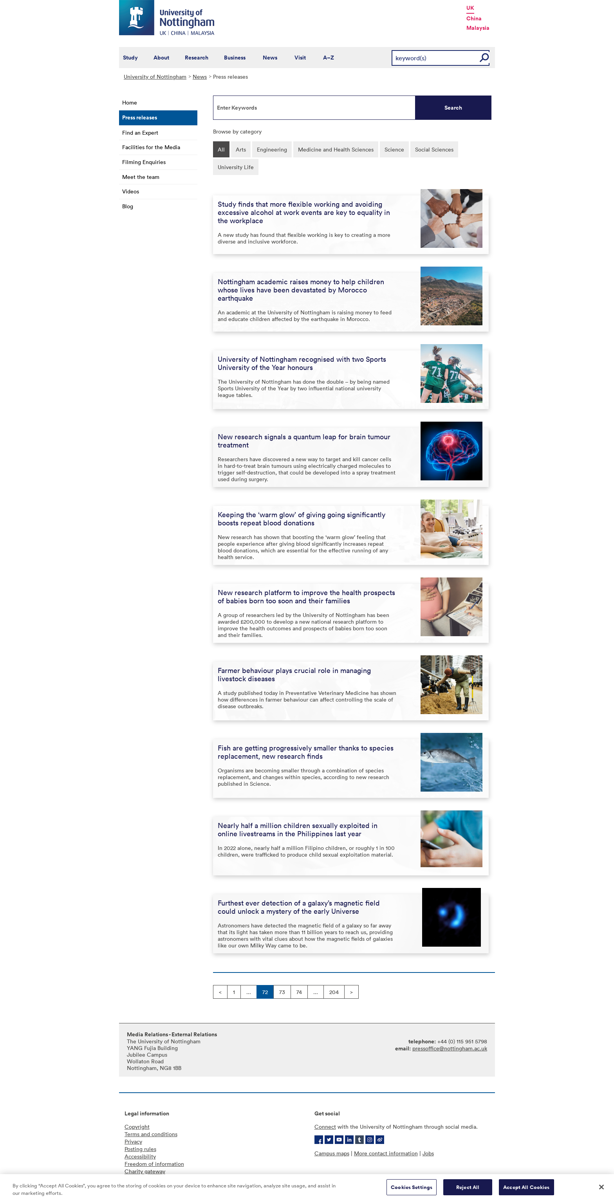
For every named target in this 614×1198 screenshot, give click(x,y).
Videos (130, 191)
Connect (325, 1126)
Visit (300, 57)
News (270, 57)
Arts (241, 149)
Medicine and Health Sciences (336, 149)
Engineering (272, 149)
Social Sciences (434, 149)
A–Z (328, 57)
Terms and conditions (151, 1134)
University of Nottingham (155, 76)
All (221, 149)
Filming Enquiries (144, 162)
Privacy (133, 1141)
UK (470, 8)
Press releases (139, 117)
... (248, 992)
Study (130, 57)
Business (235, 57)
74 (299, 992)
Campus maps (331, 1153)
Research (196, 57)
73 (282, 992)
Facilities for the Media (151, 147)
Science (394, 149)
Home (129, 102)
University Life (236, 167)
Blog (127, 206)
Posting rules (140, 1149)
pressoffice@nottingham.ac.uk (449, 1048)
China (474, 18)
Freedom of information (154, 1163)
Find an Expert (140, 132)
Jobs (428, 1153)
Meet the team (140, 176)
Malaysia (477, 28)
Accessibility (140, 1156)
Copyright (137, 1126)
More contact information (386, 1153)
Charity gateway (145, 1171)
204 (334, 992)
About (161, 57)
